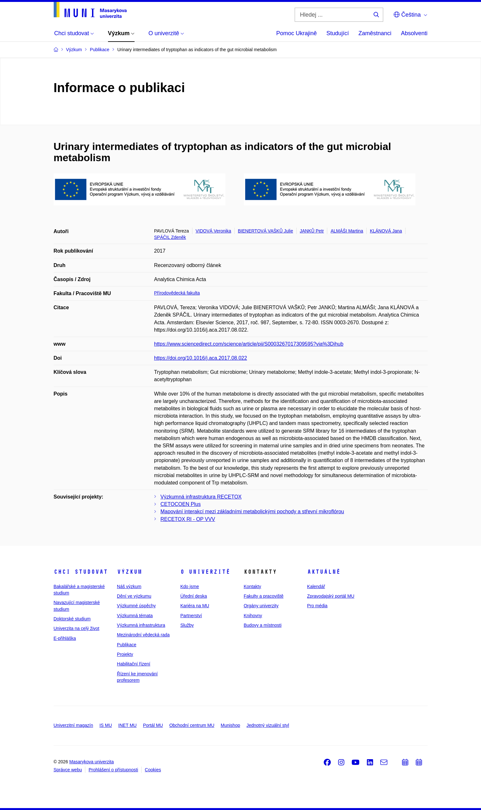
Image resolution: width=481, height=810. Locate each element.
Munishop (230, 725)
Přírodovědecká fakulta (177, 292)
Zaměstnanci (374, 33)
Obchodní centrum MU (191, 725)
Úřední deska (193, 596)
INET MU (127, 725)
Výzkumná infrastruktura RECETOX (201, 496)
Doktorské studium (72, 618)
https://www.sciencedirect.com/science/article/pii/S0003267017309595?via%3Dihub (248, 344)
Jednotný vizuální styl (267, 725)
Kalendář (316, 586)
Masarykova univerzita (91, 761)
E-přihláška (65, 638)
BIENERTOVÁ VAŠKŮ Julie (265, 230)
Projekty (125, 654)
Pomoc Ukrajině (296, 33)
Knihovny (253, 615)
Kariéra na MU (194, 605)
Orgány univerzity (261, 605)
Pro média (317, 605)
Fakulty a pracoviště (263, 596)
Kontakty (252, 586)
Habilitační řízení (133, 663)
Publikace (126, 644)
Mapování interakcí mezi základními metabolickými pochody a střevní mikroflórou (252, 511)
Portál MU (153, 725)
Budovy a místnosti (262, 625)
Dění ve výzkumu (134, 596)
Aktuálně (323, 571)
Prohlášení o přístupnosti (113, 769)
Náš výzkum (129, 586)
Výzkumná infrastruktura (141, 625)
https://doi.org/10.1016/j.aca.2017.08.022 (200, 358)
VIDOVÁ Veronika (213, 230)
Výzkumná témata (135, 615)
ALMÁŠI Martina (346, 230)
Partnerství (191, 615)
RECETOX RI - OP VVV (187, 519)
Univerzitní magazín (73, 725)
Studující (337, 33)
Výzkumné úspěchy (136, 605)
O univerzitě (205, 571)
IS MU (105, 725)
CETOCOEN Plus (180, 504)
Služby (187, 625)
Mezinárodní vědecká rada (143, 634)
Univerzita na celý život (76, 628)
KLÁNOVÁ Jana (386, 230)
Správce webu (68, 769)
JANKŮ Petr (312, 230)
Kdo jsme (189, 586)
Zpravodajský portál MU (330, 596)
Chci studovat (81, 571)
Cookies (153, 769)
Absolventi (414, 33)
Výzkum (129, 571)
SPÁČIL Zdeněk (170, 237)
